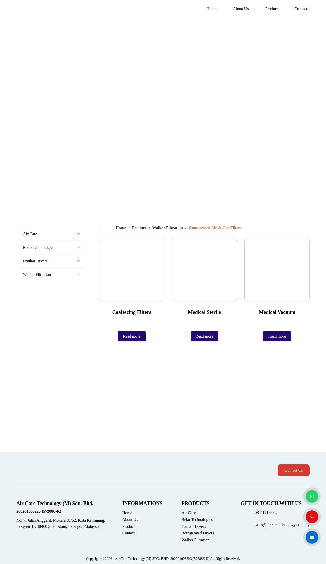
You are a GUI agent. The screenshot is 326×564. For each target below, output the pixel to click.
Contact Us (293, 470)
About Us (241, 9)
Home (211, 9)
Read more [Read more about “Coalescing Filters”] (132, 336)
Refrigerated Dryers (198, 533)
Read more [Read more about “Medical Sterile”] (204, 336)
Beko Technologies (197, 519)
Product (271, 9)
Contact (300, 9)
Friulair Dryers (194, 526)
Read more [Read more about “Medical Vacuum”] (277, 336)
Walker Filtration (195, 540)
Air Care (189, 513)
